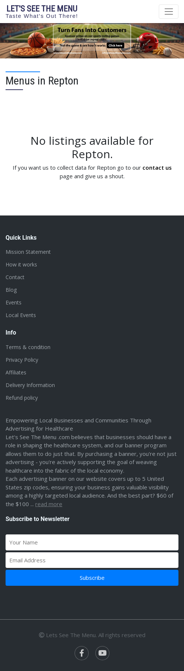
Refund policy (22, 397)
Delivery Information (30, 385)
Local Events (21, 315)
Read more (48, 504)
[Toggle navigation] (168, 11)
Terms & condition (28, 347)
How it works (21, 264)
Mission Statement (28, 251)
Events (14, 302)
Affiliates (16, 372)
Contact (15, 277)
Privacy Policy (22, 359)
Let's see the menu (42, 11)
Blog (11, 289)
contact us (157, 167)
